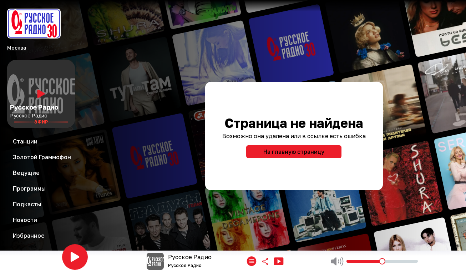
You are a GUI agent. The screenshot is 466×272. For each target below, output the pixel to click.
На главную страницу (293, 151)
